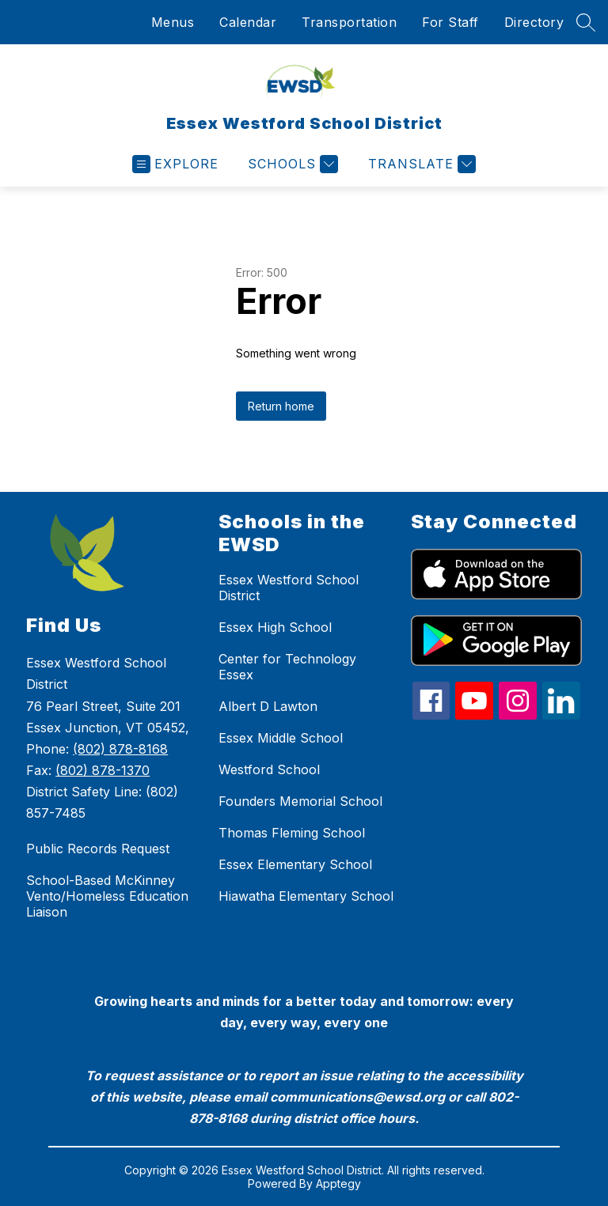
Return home (281, 406)
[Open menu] (175, 164)
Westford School (269, 769)
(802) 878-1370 (102, 770)
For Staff (450, 22)
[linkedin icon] (561, 715)
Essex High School (275, 627)
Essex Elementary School (295, 864)
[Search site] (585, 22)
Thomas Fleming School (291, 833)
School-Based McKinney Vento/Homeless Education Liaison (107, 896)
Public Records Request (97, 848)
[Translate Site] (420, 164)
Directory (534, 22)
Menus (173, 22)
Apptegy (338, 1183)
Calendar (247, 22)
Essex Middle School (280, 738)
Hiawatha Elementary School (305, 896)
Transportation (349, 22)
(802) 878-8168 (120, 749)
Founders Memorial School (300, 801)
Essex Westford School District (288, 587)
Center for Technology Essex (287, 666)
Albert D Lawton (267, 706)
